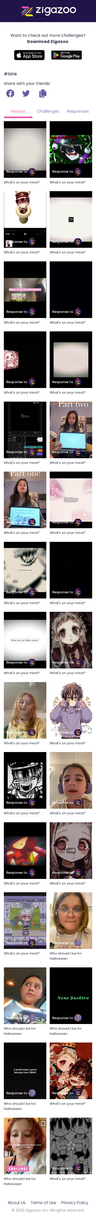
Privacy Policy (74, 1203)
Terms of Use (43, 1203)
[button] (43, 93)
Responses (78, 111)
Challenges (48, 111)
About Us (17, 1203)
